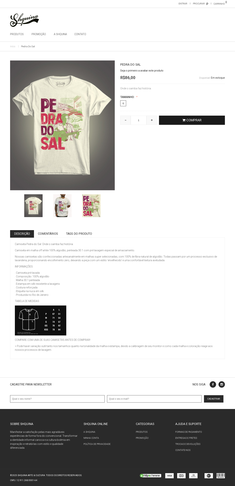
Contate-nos (182, 450)
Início (12, 46)
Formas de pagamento (188, 432)
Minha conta (91, 438)
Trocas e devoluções (187, 444)
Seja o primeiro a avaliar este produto (141, 70)
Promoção (142, 438)
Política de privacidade (97, 444)
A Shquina (89, 432)
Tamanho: (128, 97)
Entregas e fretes (186, 438)
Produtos (141, 432)
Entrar (183, 3)
